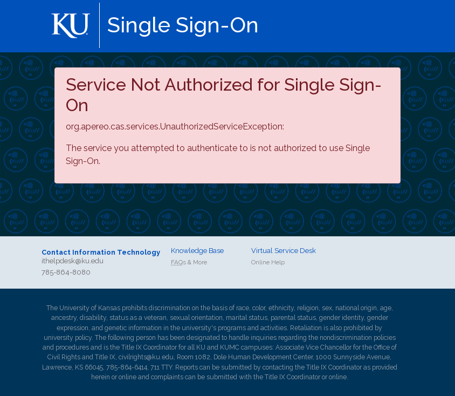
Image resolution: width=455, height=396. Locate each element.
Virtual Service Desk (283, 251)
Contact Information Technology (101, 252)
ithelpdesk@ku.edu (73, 261)
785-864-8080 (66, 272)
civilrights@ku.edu (146, 357)
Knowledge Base (197, 251)
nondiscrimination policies (358, 338)
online (127, 377)
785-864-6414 (126, 367)
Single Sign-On (183, 24)
